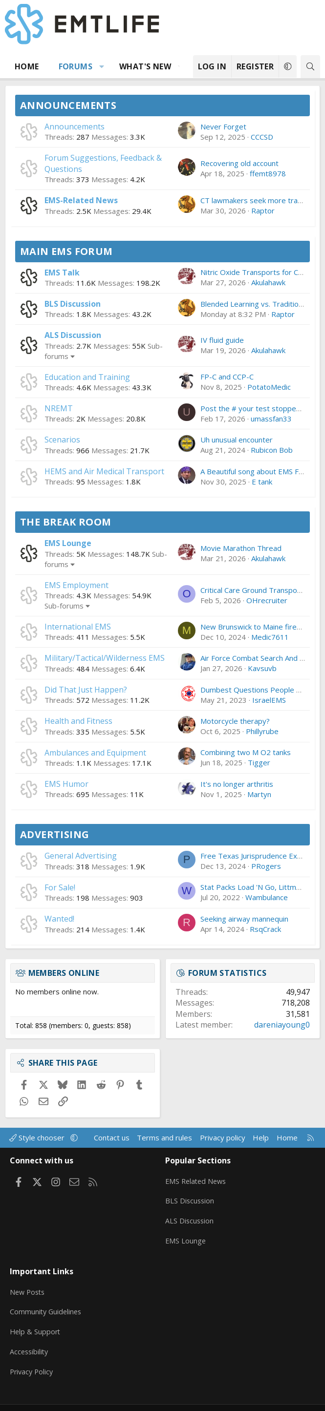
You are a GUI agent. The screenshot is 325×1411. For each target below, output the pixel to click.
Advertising (54, 834)
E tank (262, 481)
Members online (64, 973)
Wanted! (59, 918)
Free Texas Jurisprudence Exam (253, 856)
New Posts (28, 1281)
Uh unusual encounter (236, 439)
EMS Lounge (67, 543)
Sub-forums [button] (64, 606)
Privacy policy (222, 1137)
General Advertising (80, 855)
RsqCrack (265, 929)
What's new (145, 66)
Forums (75, 66)
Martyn (259, 794)
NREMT (58, 408)
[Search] (310, 66)
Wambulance (266, 897)
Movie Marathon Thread (241, 548)
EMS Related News (197, 1178)
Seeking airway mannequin (244, 919)
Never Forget (223, 126)
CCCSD (262, 137)
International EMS (77, 626)
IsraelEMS (269, 700)
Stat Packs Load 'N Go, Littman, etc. (260, 887)
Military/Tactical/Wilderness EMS (104, 658)
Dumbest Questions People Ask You (261, 690)
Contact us (112, 1137)
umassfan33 (271, 418)
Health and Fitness (78, 721)
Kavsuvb (262, 668)
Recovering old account (239, 163)
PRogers (266, 866)
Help (261, 1137)
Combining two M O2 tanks (245, 752)
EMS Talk (62, 272)
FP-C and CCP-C (227, 376)
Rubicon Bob (272, 450)
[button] (102, 66)
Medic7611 (270, 637)
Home (27, 66)
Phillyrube (262, 731)
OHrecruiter (266, 600)
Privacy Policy (33, 1357)
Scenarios (62, 439)
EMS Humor (66, 784)
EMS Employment (76, 585)
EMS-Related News (81, 200)
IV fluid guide (222, 340)
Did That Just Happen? (85, 689)
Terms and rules (164, 1137)
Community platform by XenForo (129, 1399)
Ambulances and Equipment (95, 752)
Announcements (68, 105)
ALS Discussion (72, 335)
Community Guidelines (47, 1300)
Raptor (263, 210)
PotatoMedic (269, 387)
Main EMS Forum (66, 251)
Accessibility (30, 1338)
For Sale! (59, 887)
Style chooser (37, 1137)
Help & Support (36, 1319)
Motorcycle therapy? (235, 721)
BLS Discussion (72, 303)
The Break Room (65, 521)
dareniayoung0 (282, 1024)
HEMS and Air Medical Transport (104, 471)
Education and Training (87, 377)
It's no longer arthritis (236, 784)
